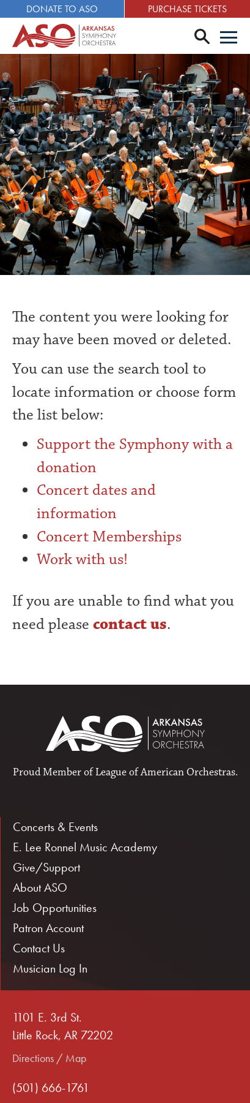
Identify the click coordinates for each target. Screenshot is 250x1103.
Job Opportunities (55, 908)
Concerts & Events (55, 827)
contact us (128, 624)
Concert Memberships (109, 536)
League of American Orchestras (165, 772)
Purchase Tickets (187, 8)
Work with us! (82, 559)
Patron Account (48, 928)
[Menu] (228, 38)
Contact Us (39, 948)
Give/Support (46, 867)
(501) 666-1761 (50, 1088)
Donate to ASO (62, 8)
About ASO (40, 887)
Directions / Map (49, 1058)
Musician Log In (50, 968)
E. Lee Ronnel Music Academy (85, 847)
